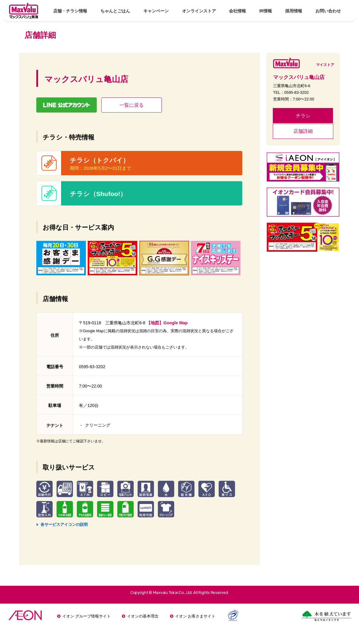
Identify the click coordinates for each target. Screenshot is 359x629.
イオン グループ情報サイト (86, 616)
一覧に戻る (131, 105)
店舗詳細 (303, 131)
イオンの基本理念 (142, 616)
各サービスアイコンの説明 (62, 524)
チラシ (303, 115)
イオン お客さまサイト (195, 616)
